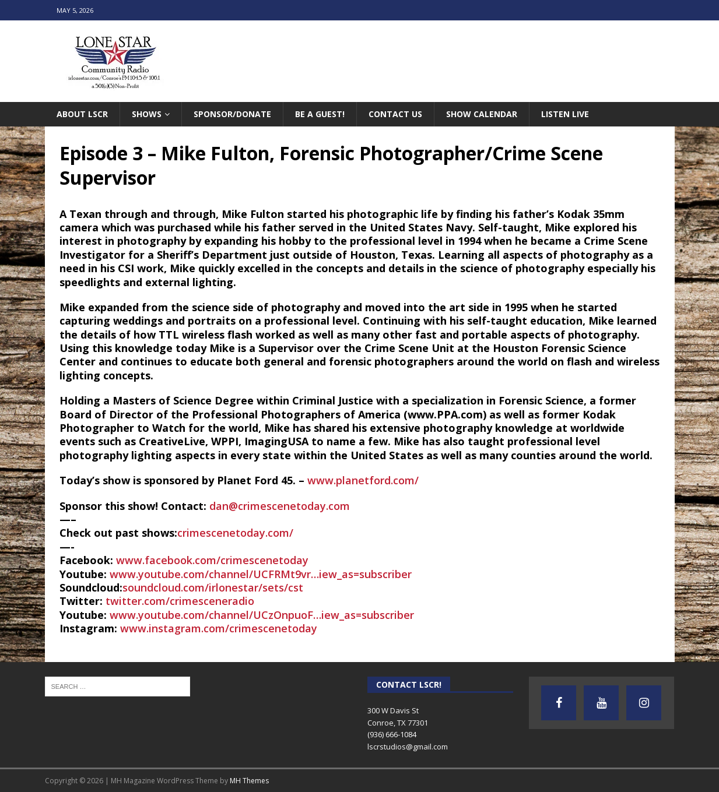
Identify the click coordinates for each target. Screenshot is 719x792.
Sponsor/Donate (232, 113)
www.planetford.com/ (363, 480)
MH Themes (249, 781)
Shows (147, 113)
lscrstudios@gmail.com (407, 746)
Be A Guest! (320, 113)
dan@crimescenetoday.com (279, 506)
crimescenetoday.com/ (235, 533)
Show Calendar (481, 113)
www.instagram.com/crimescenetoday (218, 628)
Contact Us (395, 113)
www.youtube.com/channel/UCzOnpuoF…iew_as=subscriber (262, 615)
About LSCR (82, 113)
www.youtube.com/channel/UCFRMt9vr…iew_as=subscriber (261, 574)
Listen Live (565, 113)
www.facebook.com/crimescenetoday (212, 560)
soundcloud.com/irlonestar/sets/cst (212, 587)
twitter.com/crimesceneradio (180, 601)
